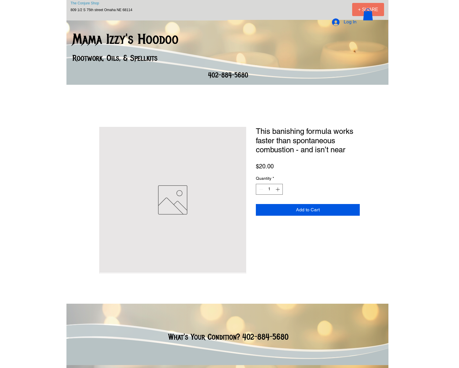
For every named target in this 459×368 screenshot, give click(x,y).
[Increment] (278, 189)
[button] (368, 14)
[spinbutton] (269, 189)
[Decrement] (260, 189)
